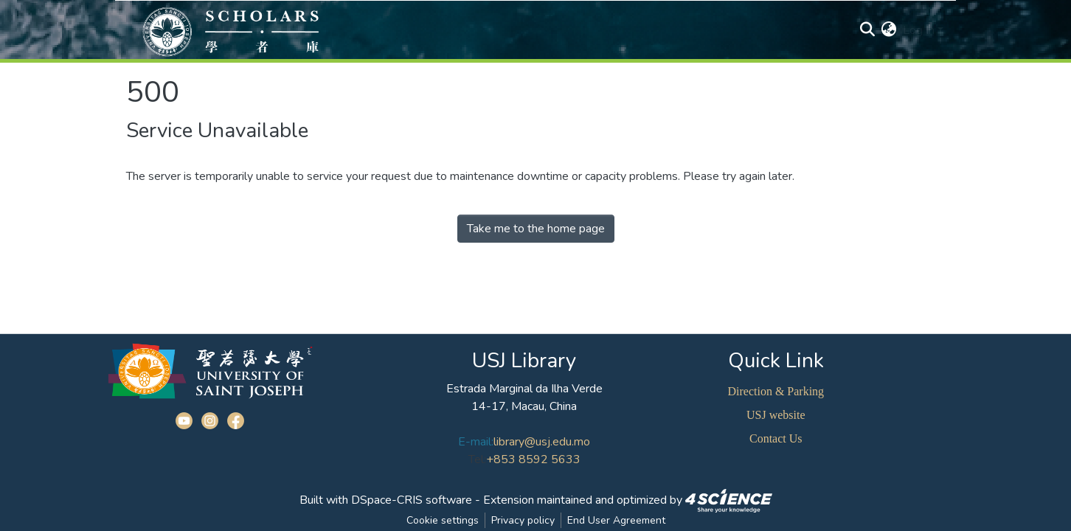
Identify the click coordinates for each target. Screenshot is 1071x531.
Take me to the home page (536, 229)
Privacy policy (523, 520)
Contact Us (776, 438)
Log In (919, 30)
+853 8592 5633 (533, 459)
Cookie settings (442, 520)
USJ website (775, 415)
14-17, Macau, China (524, 406)
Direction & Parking (775, 391)
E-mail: (475, 442)
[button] (889, 30)
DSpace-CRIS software (411, 500)
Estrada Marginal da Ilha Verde (524, 389)
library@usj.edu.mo (541, 442)
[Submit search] (868, 30)
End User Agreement (616, 520)
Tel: (477, 459)
